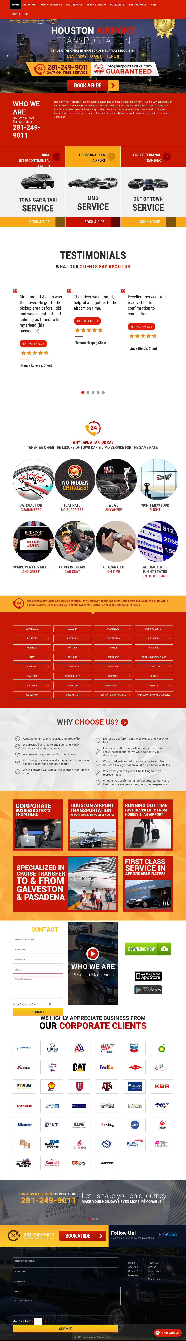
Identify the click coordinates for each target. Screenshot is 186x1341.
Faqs (153, 4)
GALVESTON (154, 666)
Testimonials (137, 4)
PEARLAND (153, 648)
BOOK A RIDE (47, 222)
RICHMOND (32, 638)
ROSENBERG (32, 648)
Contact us (154, 1279)
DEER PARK (113, 657)
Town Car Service (50, 4)
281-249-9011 (26, 131)
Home (15, 4)
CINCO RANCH (72, 666)
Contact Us (20, 14)
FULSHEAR (32, 685)
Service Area (95, 4)
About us (133, 1267)
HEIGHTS (154, 685)
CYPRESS (32, 666)
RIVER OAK (72, 638)
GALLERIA (72, 629)
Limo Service (74, 4)
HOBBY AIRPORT (73, 695)
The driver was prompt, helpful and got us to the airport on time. (149, 302)
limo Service (154, 1271)
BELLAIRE (72, 657)
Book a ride (134, 1275)
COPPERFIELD (113, 638)
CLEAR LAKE (113, 629)
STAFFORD (32, 676)
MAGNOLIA (113, 666)
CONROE (113, 648)
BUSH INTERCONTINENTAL (113, 695)
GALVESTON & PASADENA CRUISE (153, 695)
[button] (82, 392)
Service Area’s (135, 1271)
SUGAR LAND (32, 629)
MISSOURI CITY (72, 676)
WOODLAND (32, 695)
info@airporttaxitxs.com (39, 1238)
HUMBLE (154, 676)
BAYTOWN (72, 648)
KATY (32, 657)
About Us (29, 4)
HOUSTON (113, 676)
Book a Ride (117, 4)
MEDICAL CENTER (153, 629)
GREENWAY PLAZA (113, 685)
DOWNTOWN (72, 685)
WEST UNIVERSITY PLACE (154, 657)
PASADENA (153, 638)
